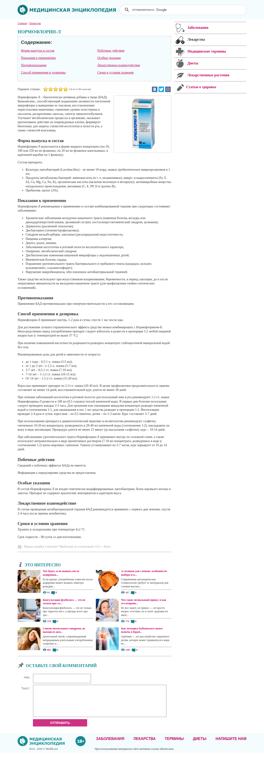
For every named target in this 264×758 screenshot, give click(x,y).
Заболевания (110, 744)
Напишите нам (231, 744)
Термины (174, 744)
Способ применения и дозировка (43, 72)
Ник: (27, 677)
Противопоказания (33, 65)
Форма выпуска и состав (37, 50)
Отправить (60, 728)
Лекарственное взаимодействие (118, 65)
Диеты (199, 744)
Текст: (25, 688)
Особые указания (109, 58)
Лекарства (144, 744)
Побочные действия (110, 50)
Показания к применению (38, 58)
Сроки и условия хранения (115, 72)
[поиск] (183, 9)
